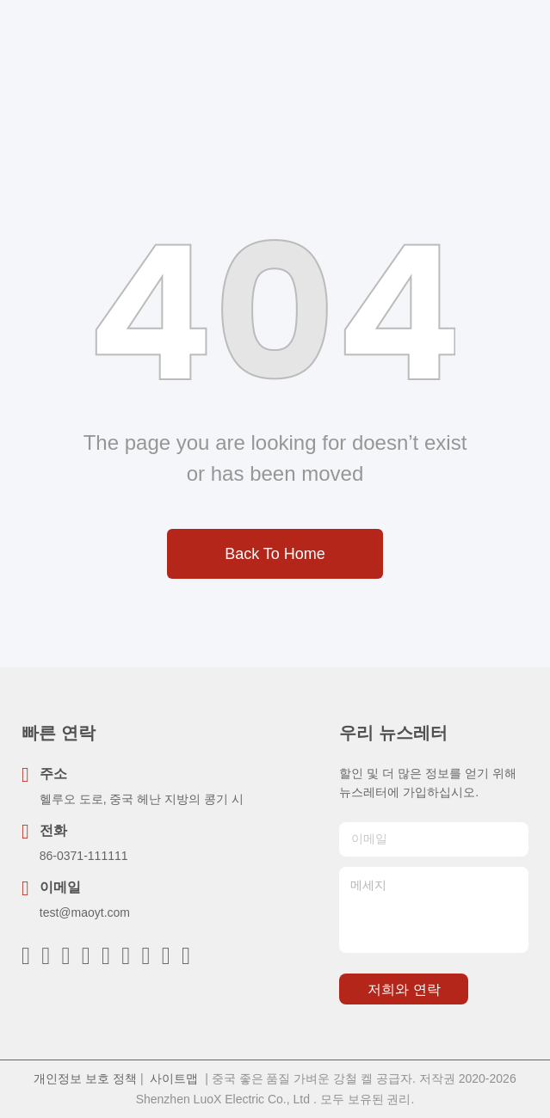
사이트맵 (174, 1078)
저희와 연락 (404, 989)
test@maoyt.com (85, 912)
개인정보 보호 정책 (85, 1078)
